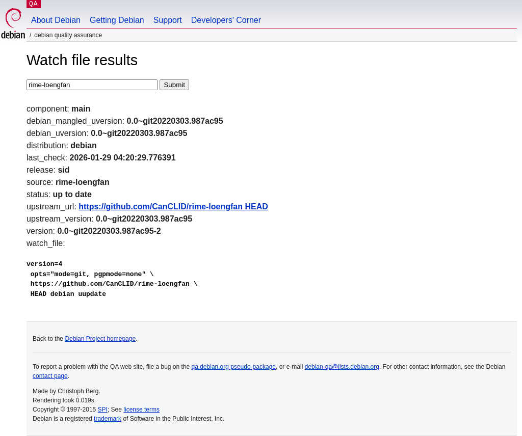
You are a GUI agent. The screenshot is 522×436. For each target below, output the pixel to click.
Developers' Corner (226, 20)
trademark (107, 418)
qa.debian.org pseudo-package (234, 366)
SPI (103, 409)
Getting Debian (117, 20)
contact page (50, 375)
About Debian (56, 20)
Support (167, 20)
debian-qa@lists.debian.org (342, 366)
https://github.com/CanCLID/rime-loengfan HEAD (173, 206)
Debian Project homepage (100, 338)
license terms (141, 409)
